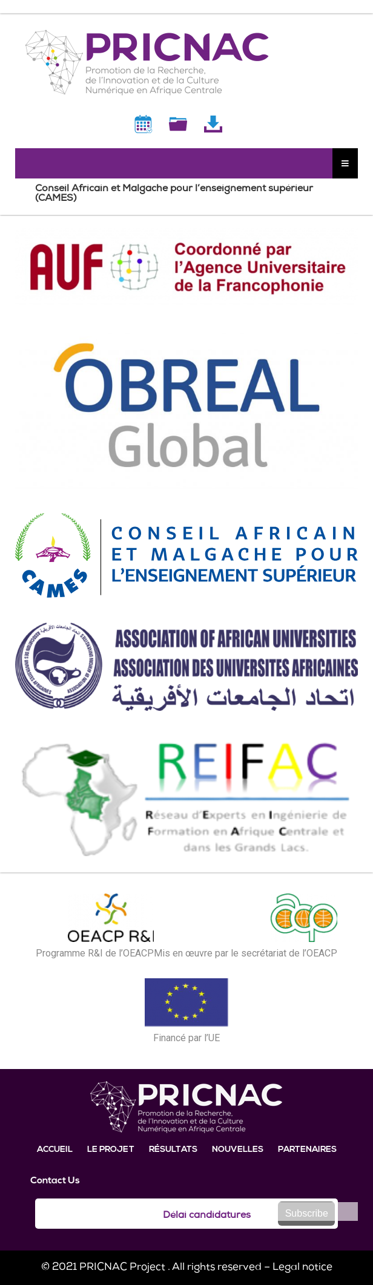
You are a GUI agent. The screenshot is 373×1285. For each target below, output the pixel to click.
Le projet (110, 1149)
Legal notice (302, 1268)
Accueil (55, 1149)
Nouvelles (237, 1149)
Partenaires (307, 1149)
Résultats (173, 1149)
